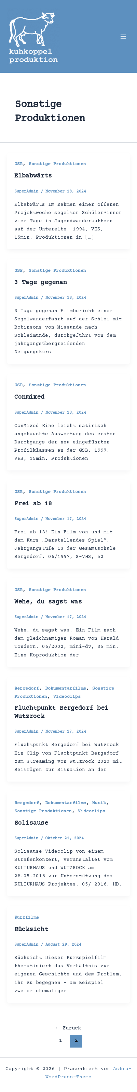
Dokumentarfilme (65, 688)
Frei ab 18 (33, 504)
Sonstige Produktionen (57, 164)
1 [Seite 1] (60, 1040)
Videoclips (67, 696)
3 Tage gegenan (40, 282)
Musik (99, 803)
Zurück (68, 1028)
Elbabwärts (33, 176)
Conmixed (29, 397)
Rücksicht (31, 929)
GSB (18, 164)
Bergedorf (26, 688)
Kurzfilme (26, 917)
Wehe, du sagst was (48, 602)
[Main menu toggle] (123, 36)
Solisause (31, 823)
